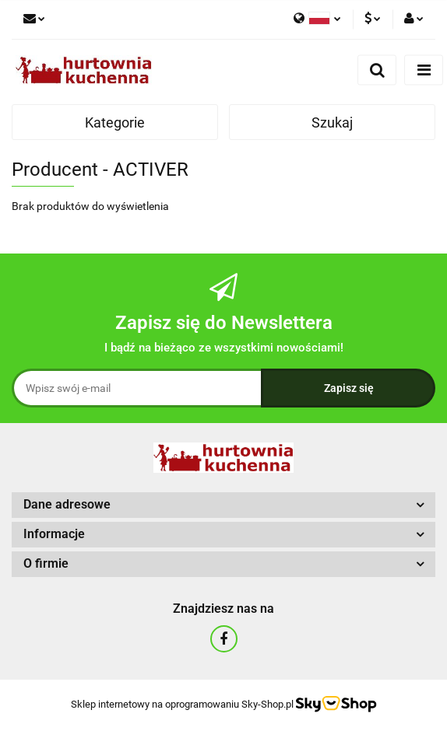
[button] (223, 505)
